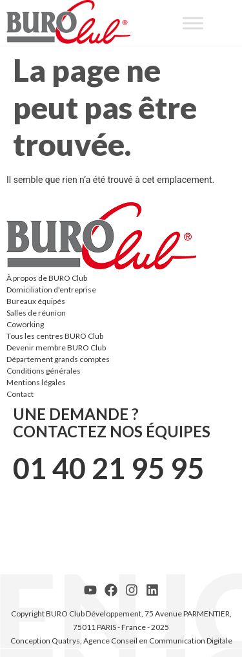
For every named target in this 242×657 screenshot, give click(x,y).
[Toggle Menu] (193, 23)
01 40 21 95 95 (108, 468)
